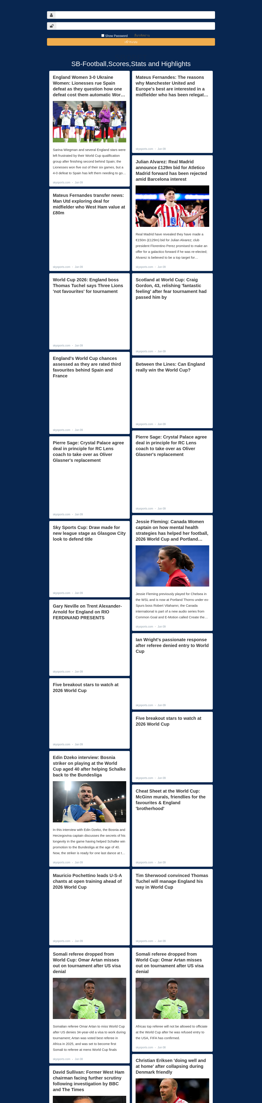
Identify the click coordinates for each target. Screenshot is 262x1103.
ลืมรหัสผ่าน (142, 35)
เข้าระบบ (131, 42)
